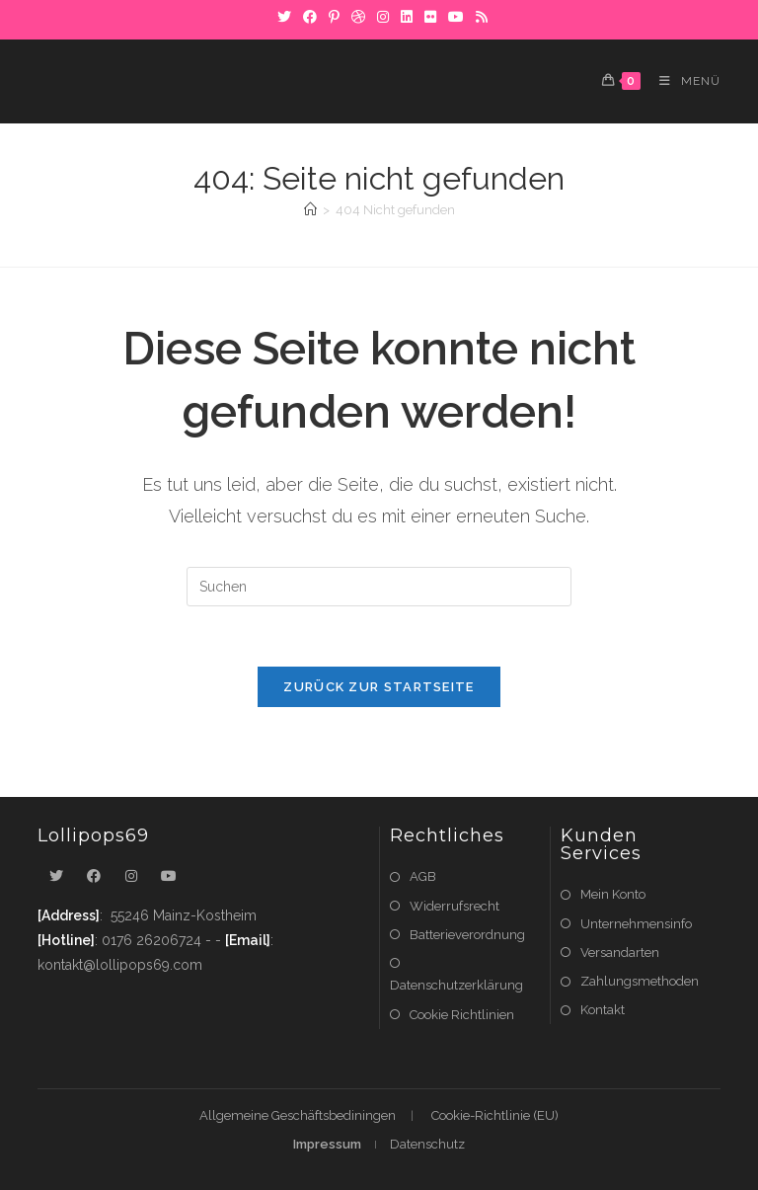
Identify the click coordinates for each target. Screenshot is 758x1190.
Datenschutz (427, 1144)
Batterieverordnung (467, 934)
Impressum (327, 1144)
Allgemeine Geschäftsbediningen (297, 1115)
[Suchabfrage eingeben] (379, 586)
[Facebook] (310, 17)
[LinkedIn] (406, 17)
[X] (284, 17)
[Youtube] (169, 876)
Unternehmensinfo (636, 923)
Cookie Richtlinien (462, 1014)
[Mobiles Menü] (682, 81)
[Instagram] (383, 17)
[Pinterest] (334, 17)
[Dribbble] (358, 17)
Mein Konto (612, 894)
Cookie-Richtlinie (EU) (495, 1115)
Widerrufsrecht (454, 906)
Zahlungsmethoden (639, 981)
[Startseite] (310, 209)
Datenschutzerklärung (456, 985)
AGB (423, 876)
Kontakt (602, 1009)
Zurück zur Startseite (378, 686)
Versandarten (619, 952)
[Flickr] (430, 17)
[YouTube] (456, 17)
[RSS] (479, 17)
